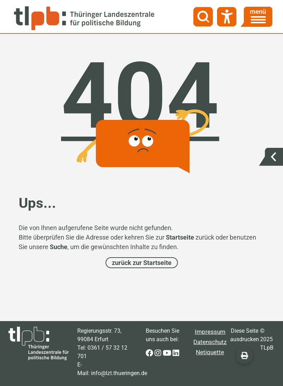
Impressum (210, 331)
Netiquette (210, 352)
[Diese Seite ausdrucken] (244, 355)
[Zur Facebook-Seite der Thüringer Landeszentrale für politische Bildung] (150, 353)
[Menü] (257, 16)
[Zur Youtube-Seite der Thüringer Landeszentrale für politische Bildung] (168, 353)
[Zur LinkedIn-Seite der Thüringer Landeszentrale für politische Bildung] (176, 353)
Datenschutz (210, 341)
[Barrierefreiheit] (227, 17)
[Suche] (203, 17)
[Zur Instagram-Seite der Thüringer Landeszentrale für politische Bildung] (159, 353)
